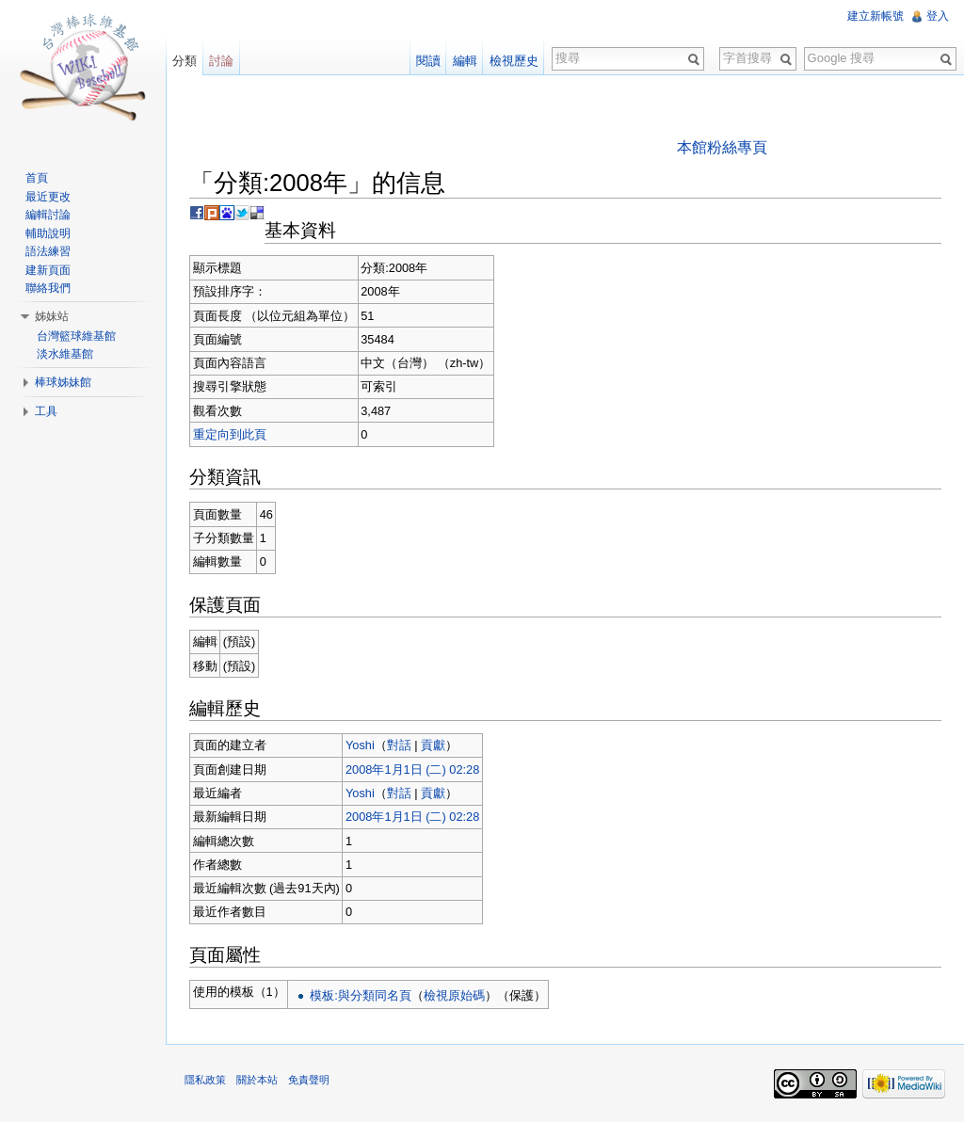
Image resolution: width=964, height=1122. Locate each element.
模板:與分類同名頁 (360, 995)
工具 (46, 411)
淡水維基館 (65, 354)
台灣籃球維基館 (76, 336)
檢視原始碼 (454, 995)
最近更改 (48, 196)
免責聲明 (308, 1079)
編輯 (465, 61)
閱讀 (428, 61)
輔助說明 (48, 233)
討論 (221, 61)
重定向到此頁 (229, 434)
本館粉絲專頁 (722, 147)
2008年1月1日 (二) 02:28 (412, 769)
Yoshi (360, 745)
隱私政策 (205, 1079)
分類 (184, 61)
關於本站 (257, 1079)
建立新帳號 (875, 16)
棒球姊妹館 (63, 382)
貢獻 (433, 745)
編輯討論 (48, 214)
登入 (937, 16)
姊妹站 (52, 316)
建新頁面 (48, 270)
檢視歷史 (514, 61)
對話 (399, 745)
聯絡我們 (48, 288)
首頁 (36, 177)
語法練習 (48, 251)
